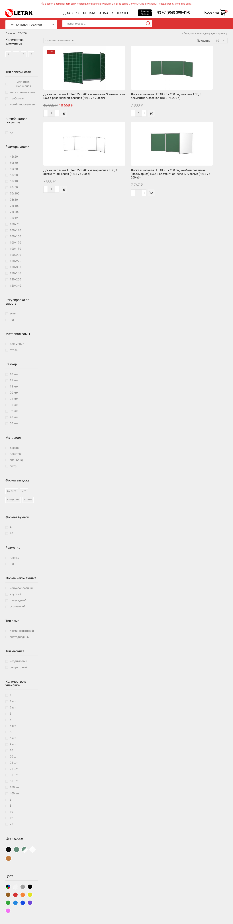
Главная (10, 33)
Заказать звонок (146, 12)
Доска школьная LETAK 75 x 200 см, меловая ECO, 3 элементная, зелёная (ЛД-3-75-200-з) (97, 91)
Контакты (119, 13)
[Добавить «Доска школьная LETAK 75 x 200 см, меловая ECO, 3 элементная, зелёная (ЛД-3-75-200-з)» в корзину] (101, 111)
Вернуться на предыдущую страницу (206, 33)
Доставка (71, 13)
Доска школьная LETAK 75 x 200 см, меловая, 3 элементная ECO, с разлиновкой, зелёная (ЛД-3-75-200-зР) (59, 93)
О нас (103, 13)
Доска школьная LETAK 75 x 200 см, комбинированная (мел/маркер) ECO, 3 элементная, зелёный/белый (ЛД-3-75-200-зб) (173, 94)
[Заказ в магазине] (59, 40)
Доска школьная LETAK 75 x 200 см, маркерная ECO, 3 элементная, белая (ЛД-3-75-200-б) (135, 91)
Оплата (89, 13)
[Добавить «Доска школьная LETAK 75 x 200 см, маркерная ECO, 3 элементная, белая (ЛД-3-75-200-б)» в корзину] (139, 111)
